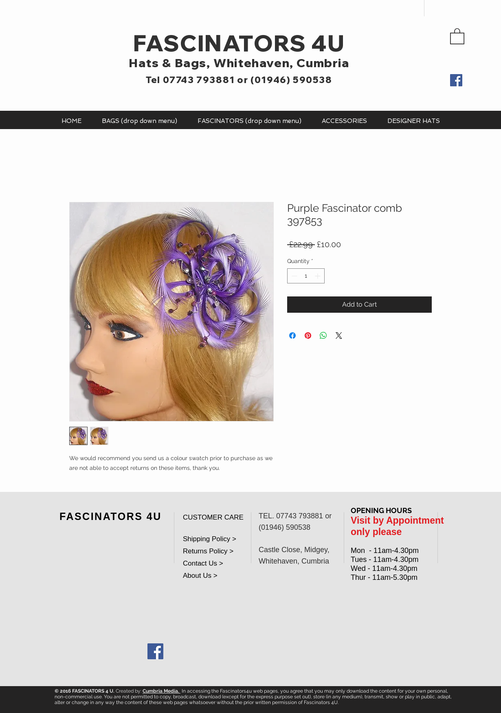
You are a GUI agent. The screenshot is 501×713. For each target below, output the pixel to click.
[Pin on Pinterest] (308, 335)
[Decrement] (293, 276)
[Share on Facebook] (292, 335)
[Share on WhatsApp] (323, 335)
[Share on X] (339, 335)
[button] (457, 35)
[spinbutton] (306, 276)
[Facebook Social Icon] (155, 651)
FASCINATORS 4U (239, 43)
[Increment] (318, 276)
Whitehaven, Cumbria (281, 62)
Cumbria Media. (161, 691)
